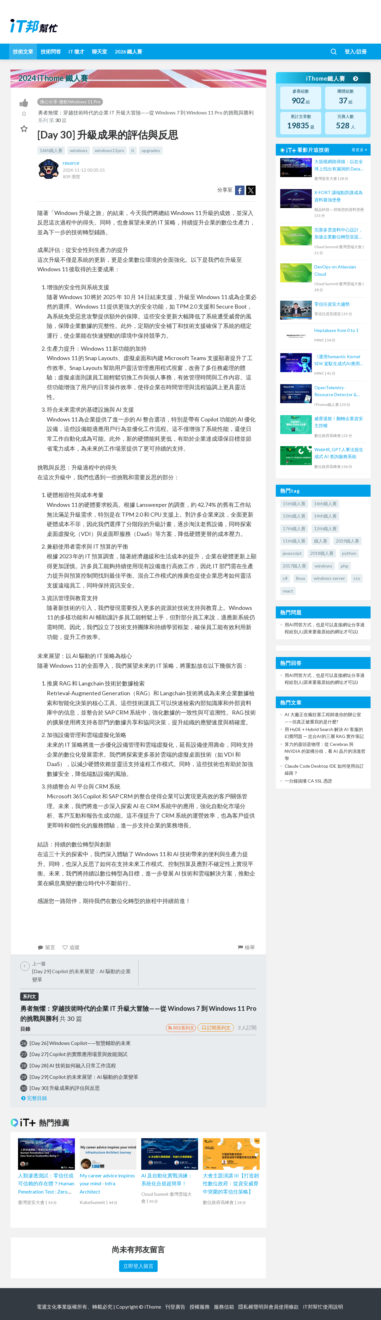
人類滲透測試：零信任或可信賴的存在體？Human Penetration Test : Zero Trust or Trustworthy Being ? (46, 1191)
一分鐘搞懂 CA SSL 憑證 (308, 780)
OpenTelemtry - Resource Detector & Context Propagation (335, 391)
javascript (292, 553)
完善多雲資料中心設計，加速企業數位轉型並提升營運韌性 (338, 234)
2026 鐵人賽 (128, 51)
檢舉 (246, 947)
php (344, 565)
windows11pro (109, 150)
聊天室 (99, 51)
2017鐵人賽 (294, 565)
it (132, 150)
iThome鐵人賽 (332, 78)
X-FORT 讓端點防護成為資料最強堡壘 (338, 196)
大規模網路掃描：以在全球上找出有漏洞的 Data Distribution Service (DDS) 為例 (338, 165)
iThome (152, 1307)
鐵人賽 (320, 540)
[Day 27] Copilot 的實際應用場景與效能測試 (78, 1054)
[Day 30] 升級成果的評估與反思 (65, 1088)
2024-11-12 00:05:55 (84, 170)
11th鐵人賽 (294, 540)
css (357, 578)
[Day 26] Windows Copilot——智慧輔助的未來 (80, 1043)
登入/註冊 (356, 51)
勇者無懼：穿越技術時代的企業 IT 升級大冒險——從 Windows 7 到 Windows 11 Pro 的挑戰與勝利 (146, 112)
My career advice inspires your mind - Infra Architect (107, 1183)
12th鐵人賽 (325, 528)
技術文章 (23, 51)
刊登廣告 (175, 1307)
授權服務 (200, 1307)
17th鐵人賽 (294, 528)
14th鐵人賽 (325, 516)
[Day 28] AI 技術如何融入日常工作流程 (73, 1065)
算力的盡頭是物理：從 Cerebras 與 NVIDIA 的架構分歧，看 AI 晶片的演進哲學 (325, 751)
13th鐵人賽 (294, 516)
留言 (46, 947)
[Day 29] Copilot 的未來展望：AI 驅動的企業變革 (84, 1077)
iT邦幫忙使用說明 (323, 1307)
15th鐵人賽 (294, 503)
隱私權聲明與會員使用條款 (268, 1307)
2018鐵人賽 (322, 553)
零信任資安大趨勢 (332, 304)
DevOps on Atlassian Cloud (335, 270)
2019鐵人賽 (347, 540)
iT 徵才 (76, 51)
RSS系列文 (180, 1027)
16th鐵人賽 (51, 150)
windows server (329, 578)
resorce (71, 163)
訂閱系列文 (216, 1027)
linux (300, 578)
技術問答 (51, 51)
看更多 (360, 149)
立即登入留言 (138, 1266)
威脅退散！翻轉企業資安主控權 (338, 422)
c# (285, 578)
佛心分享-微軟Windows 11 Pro (70, 101)
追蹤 (71, 947)
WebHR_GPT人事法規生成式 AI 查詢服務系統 (338, 453)
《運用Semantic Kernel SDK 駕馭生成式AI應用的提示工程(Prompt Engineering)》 (339, 360)
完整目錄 (33, 1098)
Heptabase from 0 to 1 (336, 330)
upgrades (151, 150)
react (288, 590)
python (349, 553)
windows (79, 150)
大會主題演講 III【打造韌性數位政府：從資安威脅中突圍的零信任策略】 (231, 1183)
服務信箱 (224, 1307)
